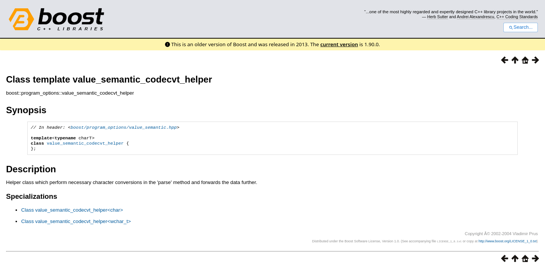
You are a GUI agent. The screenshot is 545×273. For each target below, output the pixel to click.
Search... (521, 27)
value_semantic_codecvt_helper (85, 146)
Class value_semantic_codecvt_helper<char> (72, 214)
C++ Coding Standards (517, 16)
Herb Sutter (437, 16)
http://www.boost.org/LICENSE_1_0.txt (507, 245)
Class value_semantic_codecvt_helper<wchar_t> (76, 225)
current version (339, 44)
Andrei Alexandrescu (475, 16)
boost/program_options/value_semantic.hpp (124, 128)
